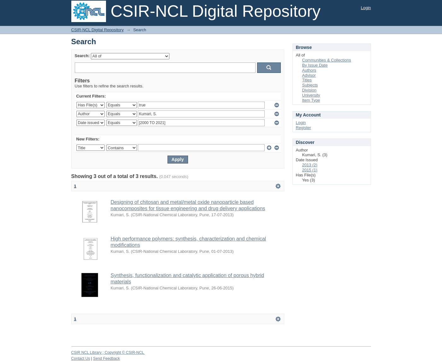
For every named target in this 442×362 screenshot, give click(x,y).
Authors (309, 70)
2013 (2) (309, 165)
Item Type (311, 100)
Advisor (309, 75)
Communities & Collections (326, 60)
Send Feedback (106, 358)
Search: (82, 55)
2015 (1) (309, 170)
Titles (307, 80)
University (311, 95)
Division (309, 90)
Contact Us (80, 358)
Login (366, 7)
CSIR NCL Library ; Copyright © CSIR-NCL (108, 352)
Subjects (310, 85)
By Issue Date (315, 65)
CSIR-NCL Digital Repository (97, 29)
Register (303, 127)
